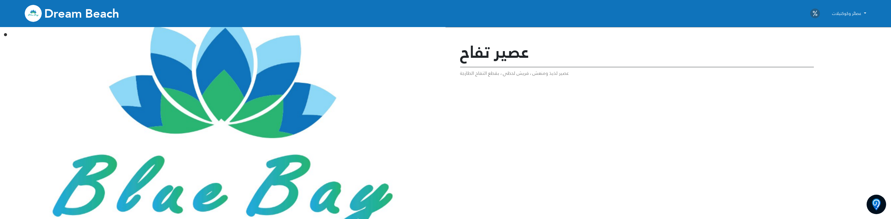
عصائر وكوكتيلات (847, 13)
